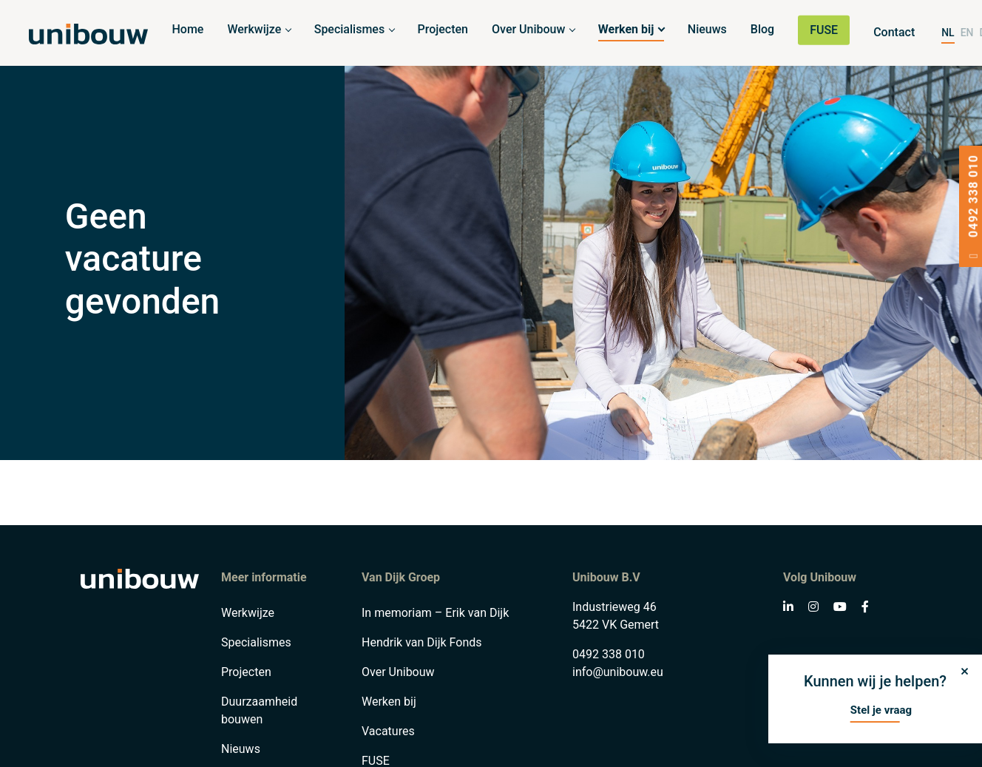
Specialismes (349, 29)
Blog (762, 29)
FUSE (824, 30)
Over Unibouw (528, 29)
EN (967, 32)
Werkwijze (254, 29)
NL (947, 32)
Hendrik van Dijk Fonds (422, 642)
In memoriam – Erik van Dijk (435, 613)
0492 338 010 (608, 654)
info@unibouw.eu (617, 672)
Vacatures (388, 731)
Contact (894, 32)
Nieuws (707, 29)
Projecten (443, 29)
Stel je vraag (881, 710)
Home (187, 29)
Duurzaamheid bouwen (259, 710)
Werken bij (626, 29)
